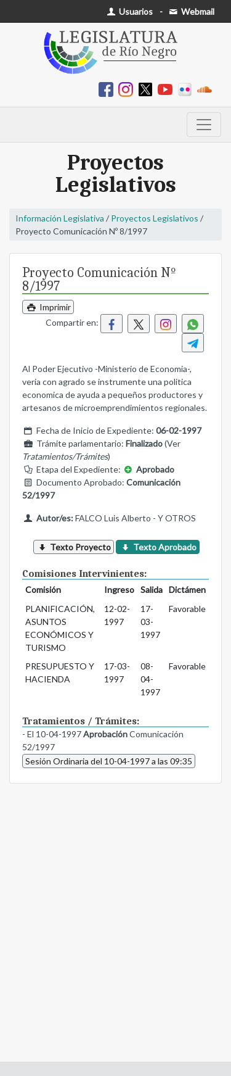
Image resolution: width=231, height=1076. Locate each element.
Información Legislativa (59, 218)
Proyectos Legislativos (154, 218)
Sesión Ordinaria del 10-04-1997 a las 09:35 (108, 761)
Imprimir (48, 307)
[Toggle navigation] (204, 124)
